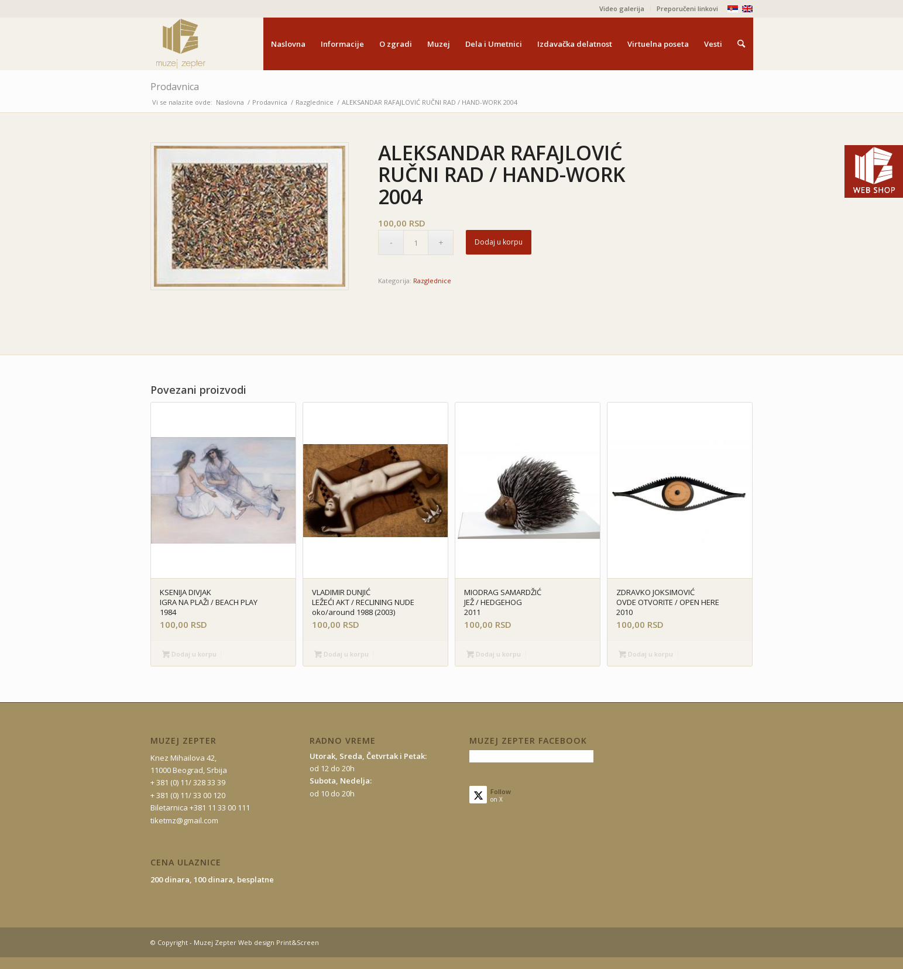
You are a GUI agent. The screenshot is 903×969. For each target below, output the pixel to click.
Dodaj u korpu (499, 242)
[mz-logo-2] (207, 44)
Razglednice (432, 280)
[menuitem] (622, 9)
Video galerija (621, 8)
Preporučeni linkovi (687, 8)
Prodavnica (174, 86)
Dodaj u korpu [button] (189, 655)
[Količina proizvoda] (415, 242)
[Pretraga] (741, 44)
